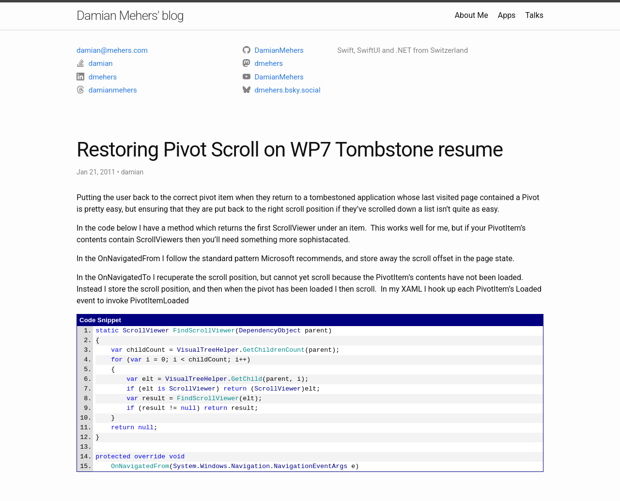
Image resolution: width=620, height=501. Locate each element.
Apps (507, 15)
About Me (471, 15)
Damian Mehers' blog (130, 15)
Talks (534, 15)
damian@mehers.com (112, 50)
